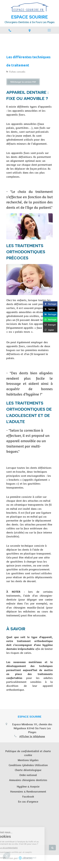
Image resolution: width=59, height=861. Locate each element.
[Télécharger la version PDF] (23, 81)
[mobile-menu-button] (49, 30)
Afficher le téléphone (32, 736)
